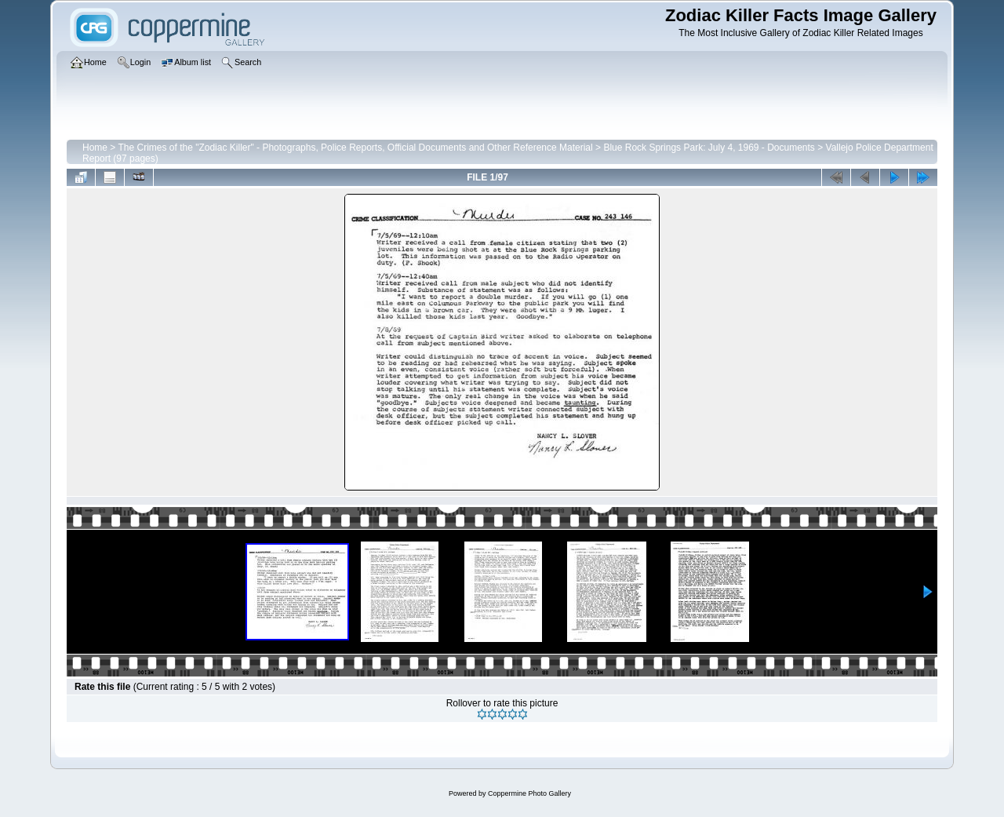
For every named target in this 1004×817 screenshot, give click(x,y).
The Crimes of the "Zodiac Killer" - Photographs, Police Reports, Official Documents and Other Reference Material (355, 147)
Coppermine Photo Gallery (529, 793)
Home (94, 147)
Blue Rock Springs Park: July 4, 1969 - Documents (708, 147)
